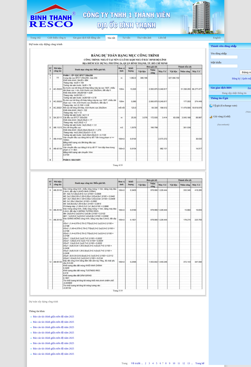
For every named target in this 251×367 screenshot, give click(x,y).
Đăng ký (236, 78)
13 (188, 363)
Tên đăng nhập (219, 53)
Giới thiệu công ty (56, 37)
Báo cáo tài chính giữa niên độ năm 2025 (53, 316)
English (217, 37)
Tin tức (111, 37)
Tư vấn (126, 37)
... (142, 363)
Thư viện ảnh (144, 37)
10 (174, 363)
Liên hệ (162, 37)
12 (183, 363)
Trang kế (199, 363)
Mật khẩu (216, 62)
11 (179, 363)
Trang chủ (35, 37)
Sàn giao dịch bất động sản (86, 37)
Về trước (136, 363)
